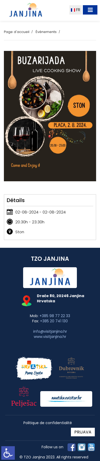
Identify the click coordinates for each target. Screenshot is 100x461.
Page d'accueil (16, 31)
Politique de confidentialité (47, 423)
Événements (46, 31)
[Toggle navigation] (90, 10)
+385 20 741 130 (54, 321)
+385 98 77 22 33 (54, 315)
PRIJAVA (83, 432)
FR (75, 10)
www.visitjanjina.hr (50, 336)
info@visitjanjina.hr (50, 331)
